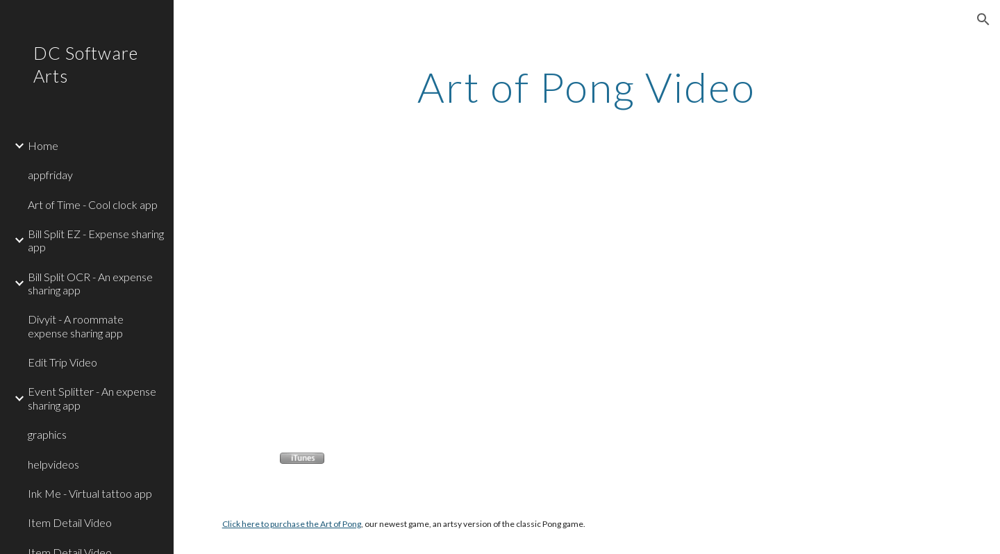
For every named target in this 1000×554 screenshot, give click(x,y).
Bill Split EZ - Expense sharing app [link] (96, 240)
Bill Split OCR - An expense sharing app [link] (90, 283)
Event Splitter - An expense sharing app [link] (92, 398)
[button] (983, 19)
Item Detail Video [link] (70, 522)
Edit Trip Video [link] (62, 362)
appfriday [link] (50, 174)
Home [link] (43, 145)
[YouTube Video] (365, 295)
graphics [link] (47, 434)
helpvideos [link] (53, 464)
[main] (587, 86)
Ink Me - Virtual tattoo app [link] (90, 493)
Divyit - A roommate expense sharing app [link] (76, 325)
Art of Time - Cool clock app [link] (93, 204)
